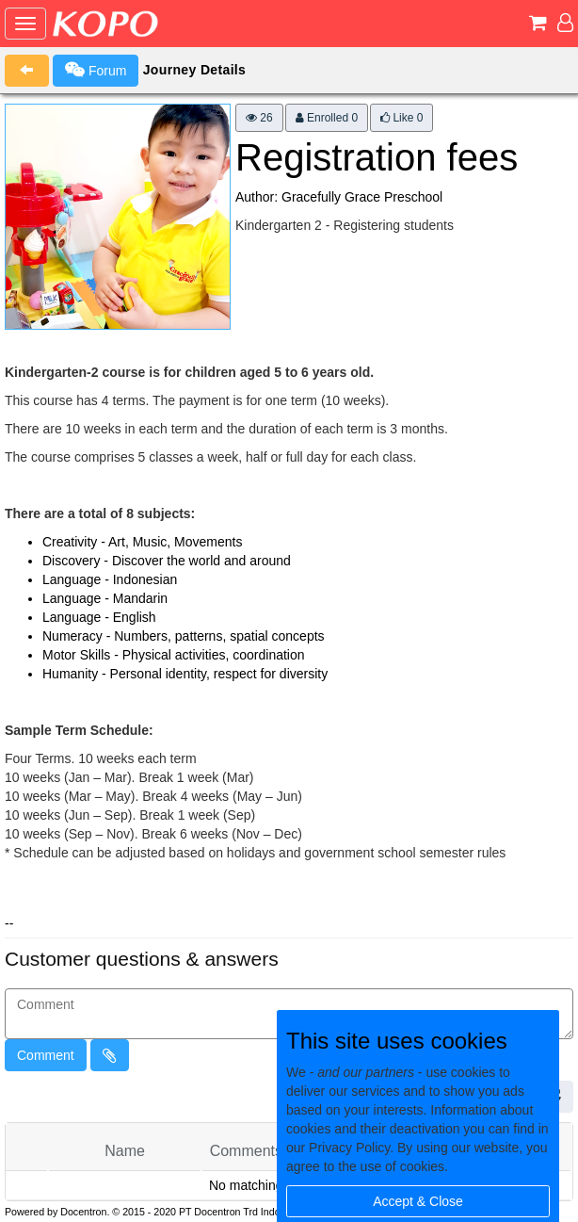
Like (401, 117)
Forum (95, 69)
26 (259, 117)
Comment (45, 1055)
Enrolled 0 (327, 117)
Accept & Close (418, 1201)
